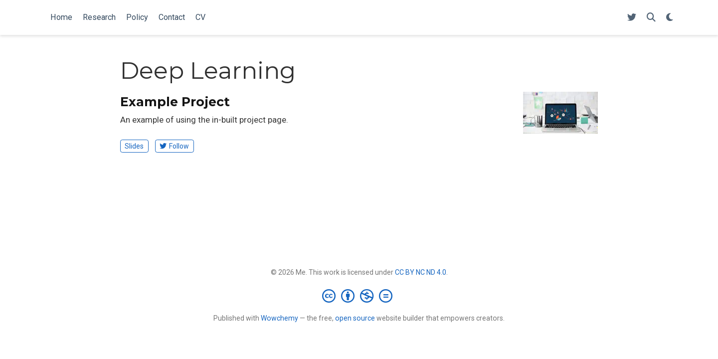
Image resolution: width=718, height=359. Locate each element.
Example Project (175, 101)
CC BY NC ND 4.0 (420, 272)
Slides (134, 146)
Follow (174, 146)
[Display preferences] (669, 17)
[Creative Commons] (359, 295)
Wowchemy (279, 318)
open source (355, 318)
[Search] (651, 17)
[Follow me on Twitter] (631, 17)
